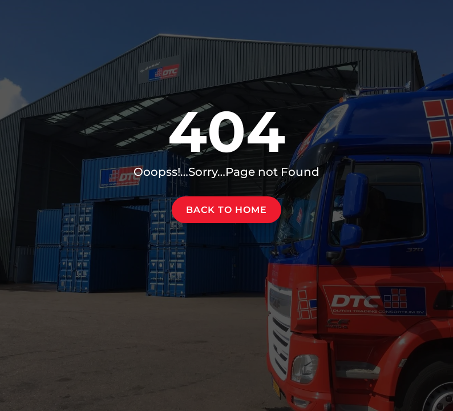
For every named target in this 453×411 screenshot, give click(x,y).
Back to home (226, 209)
